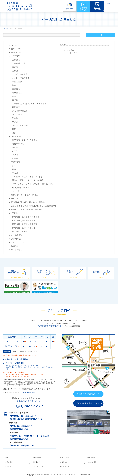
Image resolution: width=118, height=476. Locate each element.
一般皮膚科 (16, 56)
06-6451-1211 (34, 406)
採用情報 (69, 9)
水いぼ (15, 155)
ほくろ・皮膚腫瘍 (20, 126)
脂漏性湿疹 (17, 82)
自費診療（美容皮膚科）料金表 (24, 195)
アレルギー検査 (19, 63)
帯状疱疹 (16, 107)
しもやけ (16, 158)
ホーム (14, 45)
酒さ (14, 133)
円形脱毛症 (17, 93)
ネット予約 (97, 8)
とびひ (15, 151)
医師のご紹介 (17, 52)
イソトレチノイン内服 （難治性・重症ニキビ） (33, 184)
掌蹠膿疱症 (17, 89)
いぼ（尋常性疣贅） (21, 111)
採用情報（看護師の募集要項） (26, 224)
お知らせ (15, 246)
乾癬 (14, 85)
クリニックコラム (19, 242)
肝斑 (14, 169)
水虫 (14, 96)
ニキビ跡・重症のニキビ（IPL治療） (28, 177)
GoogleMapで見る (29, 392)
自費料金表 (64, 462)
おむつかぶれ (18, 144)
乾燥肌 (15, 71)
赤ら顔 (15, 173)
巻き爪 (15, 118)
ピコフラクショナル (21, 188)
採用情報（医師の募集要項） (25, 228)
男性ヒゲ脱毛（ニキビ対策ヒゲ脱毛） (28, 180)
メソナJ (15, 191)
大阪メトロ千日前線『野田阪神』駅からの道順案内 (33, 206)
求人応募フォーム (20, 232)
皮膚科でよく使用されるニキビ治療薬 (30, 104)
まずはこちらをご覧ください (29, 401)
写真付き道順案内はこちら (88, 394)
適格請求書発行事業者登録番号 (50, 326)
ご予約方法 (16, 239)
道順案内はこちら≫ (34, 419)
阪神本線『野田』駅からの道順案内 (26, 210)
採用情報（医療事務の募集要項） (26, 217)
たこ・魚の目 (18, 115)
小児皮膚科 (16, 136)
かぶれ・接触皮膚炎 (21, 78)
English (14, 199)
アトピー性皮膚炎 (20, 74)
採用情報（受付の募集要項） (25, 221)
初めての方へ (17, 49)
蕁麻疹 (15, 67)
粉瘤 (14, 129)
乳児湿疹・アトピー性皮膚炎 (25, 140)
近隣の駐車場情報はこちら (88, 403)
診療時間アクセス (83, 9)
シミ (14, 166)
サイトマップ (17, 250)
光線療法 (16, 60)
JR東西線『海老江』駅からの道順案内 (28, 202)
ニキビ (15, 100)
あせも (15, 147)
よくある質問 (17, 235)
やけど (15, 122)
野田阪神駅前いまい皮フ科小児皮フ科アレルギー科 (58, 475)
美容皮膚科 (16, 162)
